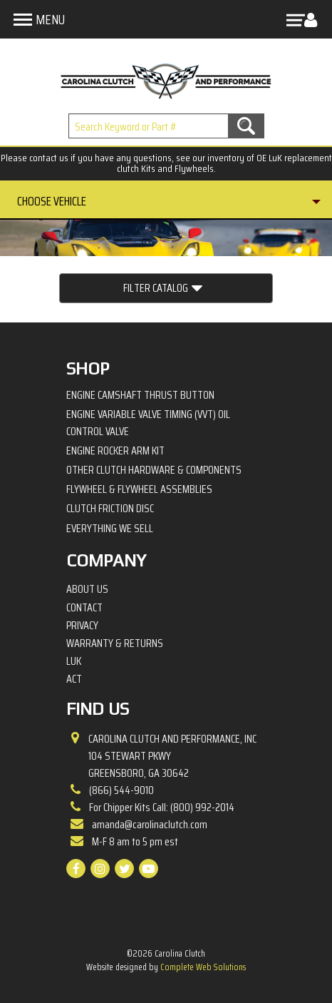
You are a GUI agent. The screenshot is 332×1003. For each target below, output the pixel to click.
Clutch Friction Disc (110, 508)
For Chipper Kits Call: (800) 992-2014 (161, 807)
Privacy (82, 625)
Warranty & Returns (114, 643)
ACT (74, 679)
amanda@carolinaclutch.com (149, 824)
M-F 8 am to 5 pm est (135, 841)
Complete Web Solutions (203, 966)
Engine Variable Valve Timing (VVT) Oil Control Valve (148, 422)
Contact (84, 607)
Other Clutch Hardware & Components (154, 470)
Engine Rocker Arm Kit (115, 450)
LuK (73, 661)
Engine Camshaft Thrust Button (140, 395)
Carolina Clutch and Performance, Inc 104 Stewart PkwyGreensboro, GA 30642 (172, 756)
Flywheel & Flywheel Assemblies (139, 489)
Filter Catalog (162, 288)
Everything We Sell (109, 528)
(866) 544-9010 (121, 790)
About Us (87, 589)
